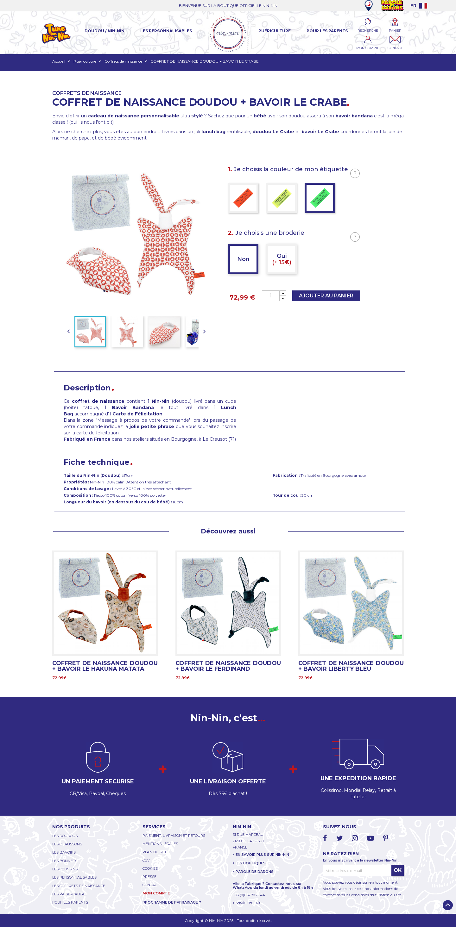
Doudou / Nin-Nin (104, 30)
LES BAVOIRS (64, 852)
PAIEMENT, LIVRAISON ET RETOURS (173, 835)
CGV (146, 860)
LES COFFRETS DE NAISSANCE (78, 886)
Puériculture (274, 30)
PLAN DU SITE (154, 852)
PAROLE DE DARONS (255, 871)
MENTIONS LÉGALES (160, 844)
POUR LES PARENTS (70, 902)
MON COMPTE (156, 893)
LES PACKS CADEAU (69, 894)
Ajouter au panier (326, 296)
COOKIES (150, 868)
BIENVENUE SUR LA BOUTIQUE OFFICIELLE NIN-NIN (228, 5)
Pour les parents (327, 30)
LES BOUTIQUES (251, 863)
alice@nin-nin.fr (246, 902)
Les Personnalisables (166, 30)
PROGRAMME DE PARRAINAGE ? (171, 902)
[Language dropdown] (418, 5)
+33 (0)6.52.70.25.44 (249, 895)
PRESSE (149, 876)
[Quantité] (271, 295)
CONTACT (150, 885)
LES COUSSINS (65, 869)
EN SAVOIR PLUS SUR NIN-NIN (262, 854)
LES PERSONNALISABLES (74, 877)
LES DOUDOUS (65, 836)
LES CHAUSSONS (67, 844)
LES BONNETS (64, 861)
